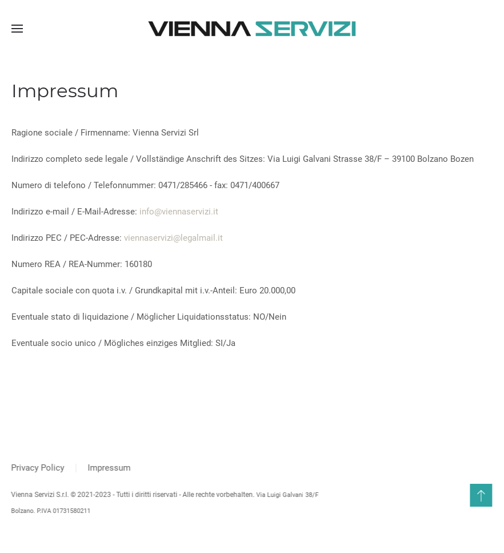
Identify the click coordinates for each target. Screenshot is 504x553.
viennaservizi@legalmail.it (173, 238)
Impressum (108, 468)
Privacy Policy (36, 468)
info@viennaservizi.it (178, 211)
